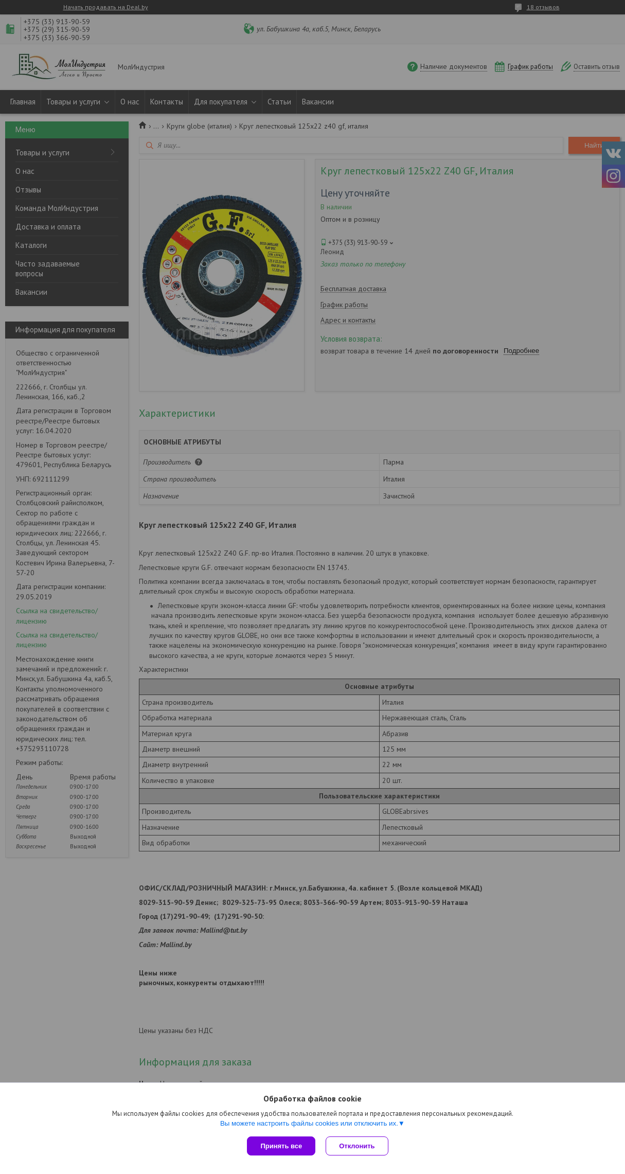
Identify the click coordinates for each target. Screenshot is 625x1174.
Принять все (281, 1146)
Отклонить (356, 1146)
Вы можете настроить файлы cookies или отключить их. (309, 1123)
